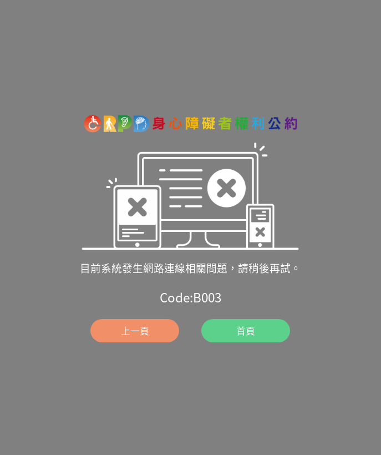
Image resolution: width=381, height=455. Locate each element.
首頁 (245, 330)
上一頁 (135, 330)
